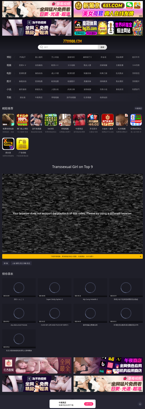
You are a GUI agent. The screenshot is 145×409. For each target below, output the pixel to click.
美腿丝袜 (87, 81)
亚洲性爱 (22, 73)
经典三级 (103, 73)
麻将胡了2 (87, 57)
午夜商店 (38, 97)
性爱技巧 (136, 89)
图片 (9, 81)
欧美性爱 (71, 73)
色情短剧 (103, 97)
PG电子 (23, 57)
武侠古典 (71, 89)
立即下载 (88, 404)
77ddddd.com (72, 41)
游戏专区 (71, 57)
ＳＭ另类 (136, 65)
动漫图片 (71, 81)
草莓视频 (55, 97)
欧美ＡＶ (55, 65)
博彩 (9, 57)
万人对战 (55, 57)
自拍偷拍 (38, 65)
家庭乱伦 (38, 89)
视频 (9, 65)
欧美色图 (55, 81)
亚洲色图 (38, 81)
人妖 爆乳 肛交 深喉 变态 (21, 263)
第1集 (6, 263)
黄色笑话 (119, 89)
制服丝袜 (87, 73)
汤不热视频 (71, 97)
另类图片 (136, 81)
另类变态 (136, 73)
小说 (9, 89)
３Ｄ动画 (71, 65)
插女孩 (22, 97)
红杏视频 (87, 97)
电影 (9, 73)
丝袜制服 (103, 65)
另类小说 (103, 89)
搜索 (102, 47)
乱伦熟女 (119, 73)
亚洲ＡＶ (22, 65)
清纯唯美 (103, 81)
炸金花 (103, 57)
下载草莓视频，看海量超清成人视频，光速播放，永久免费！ (96, 256)
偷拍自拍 (38, 73)
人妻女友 (55, 89)
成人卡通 (55, 73)
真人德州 (38, 57)
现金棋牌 (119, 57)
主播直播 (119, 65)
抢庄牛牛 (136, 57)
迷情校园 (87, 89)
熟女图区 (119, 81)
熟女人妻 (87, 65)
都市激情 (22, 89)
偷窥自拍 (22, 81)
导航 (9, 97)
